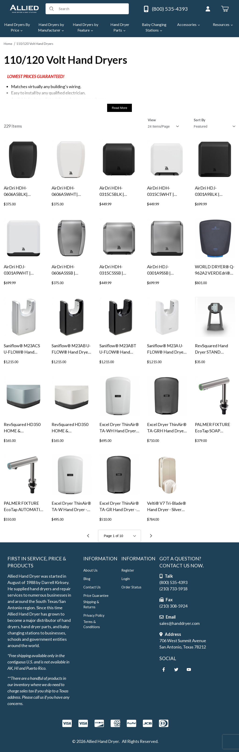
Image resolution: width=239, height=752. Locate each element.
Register (127, 570)
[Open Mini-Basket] (225, 8)
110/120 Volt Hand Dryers (34, 44)
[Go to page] (119, 536)
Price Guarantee (96, 596)
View (152, 120)
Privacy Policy (93, 615)
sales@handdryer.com (179, 623)
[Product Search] (92, 9)
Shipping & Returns (91, 604)
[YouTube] (189, 669)
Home (8, 44)
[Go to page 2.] (151, 536)
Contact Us (92, 587)
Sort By (199, 120)
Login (125, 579)
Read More (119, 108)
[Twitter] (176, 669)
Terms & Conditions (91, 624)
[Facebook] (163, 669)
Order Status (131, 587)
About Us (90, 570)
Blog (86, 579)
